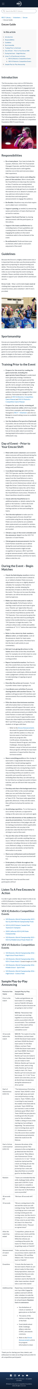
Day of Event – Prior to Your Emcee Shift (17, 51)
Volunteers (17, 17)
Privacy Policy (9, 1378)
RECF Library (6, 17)
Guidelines (8, 42)
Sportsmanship (9, 45)
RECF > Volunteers (20, 413)
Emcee (25, 17)
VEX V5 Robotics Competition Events (19, 61)
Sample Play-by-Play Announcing (15, 64)
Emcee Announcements (26, 728)
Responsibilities (9, 40)
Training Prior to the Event (13, 48)
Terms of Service (19, 1378)
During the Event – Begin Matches (15, 53)
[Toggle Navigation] (3, 4)
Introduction (9, 37)
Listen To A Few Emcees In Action (15, 56)
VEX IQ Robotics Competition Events (19, 58)
